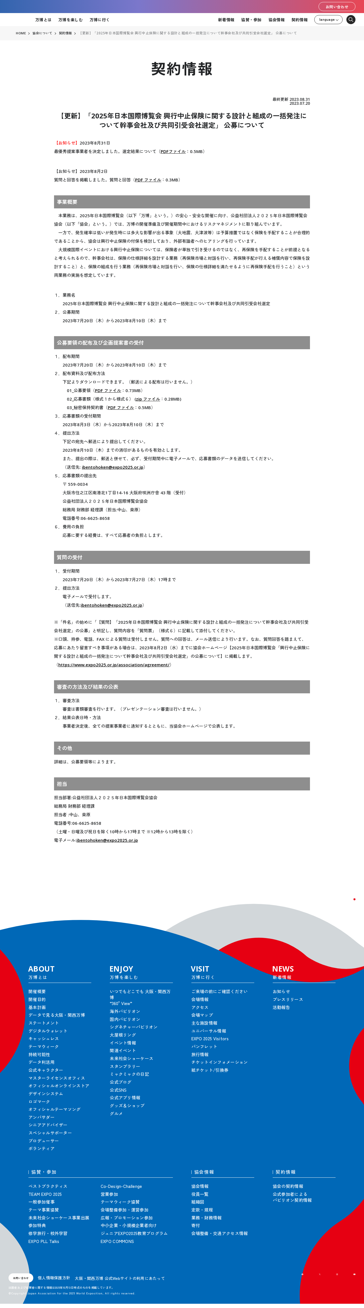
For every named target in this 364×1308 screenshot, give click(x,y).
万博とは (43, 19)
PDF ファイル (148, 180)
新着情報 (226, 19)
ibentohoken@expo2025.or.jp (112, 467)
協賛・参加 (251, 19)
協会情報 (276, 19)
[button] (346, 906)
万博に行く (100, 19)
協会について (43, 33)
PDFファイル (173, 151)
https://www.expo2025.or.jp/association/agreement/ (113, 664)
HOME (21, 33)
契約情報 (299, 19)
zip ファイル (148, 399)
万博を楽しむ (70, 19)
